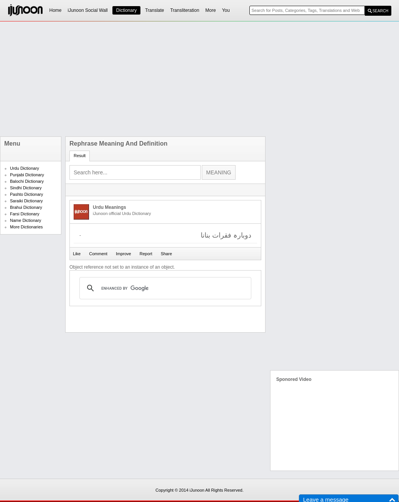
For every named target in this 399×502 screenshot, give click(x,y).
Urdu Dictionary (24, 168)
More (210, 10)
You (226, 10)
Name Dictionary (25, 220)
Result (80, 155)
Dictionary (126, 10)
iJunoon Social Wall (88, 10)
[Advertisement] (181, 79)
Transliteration (185, 10)
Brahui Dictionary (26, 207)
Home (55, 10)
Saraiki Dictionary (26, 201)
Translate (154, 10)
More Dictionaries (26, 227)
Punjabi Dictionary (27, 174)
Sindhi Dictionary (26, 187)
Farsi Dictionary (24, 214)
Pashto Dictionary (26, 194)
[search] (164, 288)
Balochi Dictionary (27, 181)
